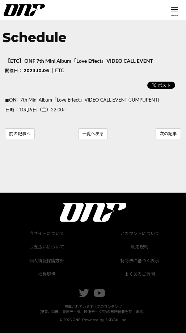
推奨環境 (46, 274)
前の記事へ (20, 133)
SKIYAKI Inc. (116, 319)
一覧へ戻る (93, 133)
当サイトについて (46, 233)
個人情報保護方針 (46, 260)
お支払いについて (46, 247)
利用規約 (139, 247)
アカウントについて (139, 233)
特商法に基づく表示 (139, 260)
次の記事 (168, 133)
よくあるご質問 (139, 274)
